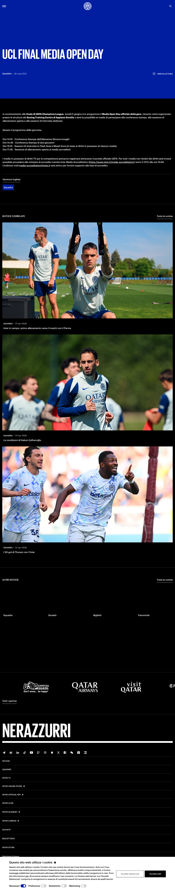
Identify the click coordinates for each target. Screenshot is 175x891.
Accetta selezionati (130, 874)
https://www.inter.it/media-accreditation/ (111, 168)
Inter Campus (9, 821)
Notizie (6, 761)
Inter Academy (9, 812)
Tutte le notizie (165, 222)
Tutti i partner (9, 700)
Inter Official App (11, 795)
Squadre (6, 769)
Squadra (8, 194)
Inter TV (6, 778)
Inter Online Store (12, 786)
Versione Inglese (11, 186)
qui (26, 876)
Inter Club (7, 803)
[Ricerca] (170, 6)
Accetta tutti (155, 874)
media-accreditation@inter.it (34, 172)
